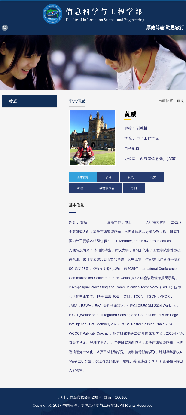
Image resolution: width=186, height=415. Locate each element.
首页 (180, 101)
